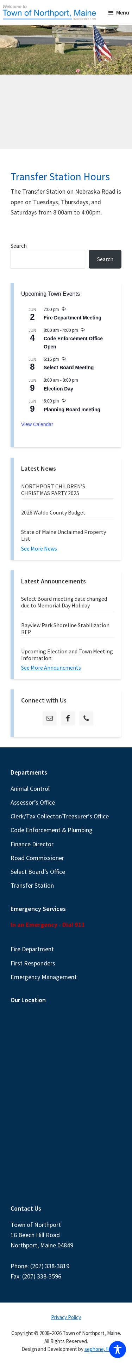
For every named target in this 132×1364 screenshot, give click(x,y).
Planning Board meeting (72, 409)
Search (19, 245)
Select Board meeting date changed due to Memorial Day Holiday (64, 602)
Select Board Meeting (69, 367)
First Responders (33, 963)
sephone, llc (97, 1349)
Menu (122, 12)
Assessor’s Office (33, 802)
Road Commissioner (37, 858)
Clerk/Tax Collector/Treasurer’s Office (60, 816)
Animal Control (30, 788)
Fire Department (32, 949)
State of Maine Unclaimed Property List (63, 535)
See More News (39, 548)
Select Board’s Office (38, 872)
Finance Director (32, 844)
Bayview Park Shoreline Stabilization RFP (65, 628)
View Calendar (37, 424)
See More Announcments (51, 667)
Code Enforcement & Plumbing (52, 830)
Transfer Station (32, 885)
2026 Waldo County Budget (53, 512)
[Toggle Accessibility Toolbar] (117, 1349)
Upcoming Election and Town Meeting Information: (67, 655)
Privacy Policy (66, 1317)
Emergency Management (44, 977)
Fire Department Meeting (72, 318)
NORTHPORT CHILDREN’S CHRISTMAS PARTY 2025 (53, 489)
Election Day (58, 389)
